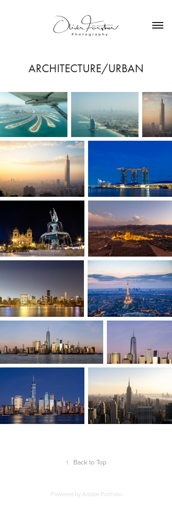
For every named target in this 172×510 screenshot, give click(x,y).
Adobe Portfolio (102, 494)
